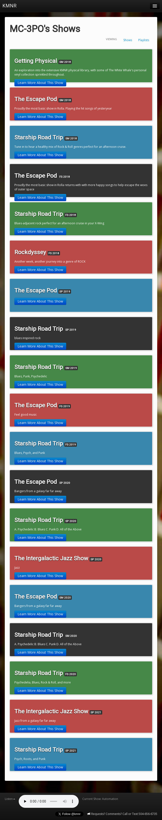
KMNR (9, 6)
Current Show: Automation (100, 799)
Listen (10, 799)
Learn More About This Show (40, 82)
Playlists (143, 40)
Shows (127, 40)
